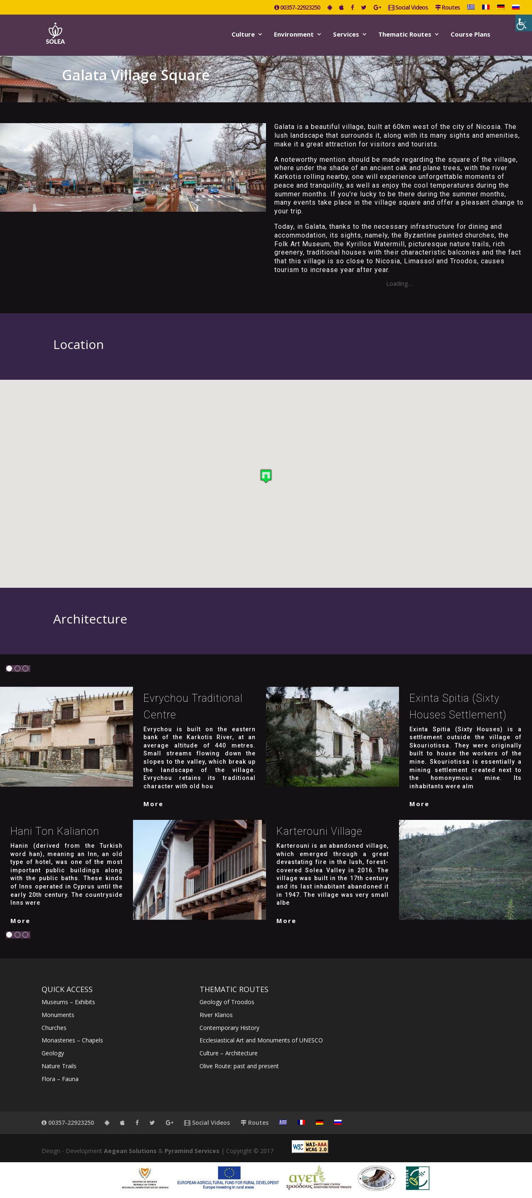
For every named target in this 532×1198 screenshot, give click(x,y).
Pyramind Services (192, 1151)
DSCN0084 (281, 283)
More (153, 803)
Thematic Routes (404, 34)
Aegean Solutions (130, 1151)
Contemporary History (229, 1028)
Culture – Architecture (229, 1053)
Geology (53, 1053)
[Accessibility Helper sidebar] (523, 23)
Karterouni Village (319, 831)
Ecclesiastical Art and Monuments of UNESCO (261, 1040)
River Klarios (216, 1015)
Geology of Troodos (227, 1002)
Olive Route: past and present (239, 1066)
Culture (243, 34)
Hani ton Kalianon (54, 831)
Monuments (58, 1015)
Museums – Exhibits (68, 1002)
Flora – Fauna (60, 1079)
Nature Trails (59, 1066)
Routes (447, 8)
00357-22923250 (297, 8)
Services (346, 34)
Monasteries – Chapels (72, 1040)
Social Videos (408, 8)
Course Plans (470, 34)
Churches (54, 1028)
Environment (294, 34)
